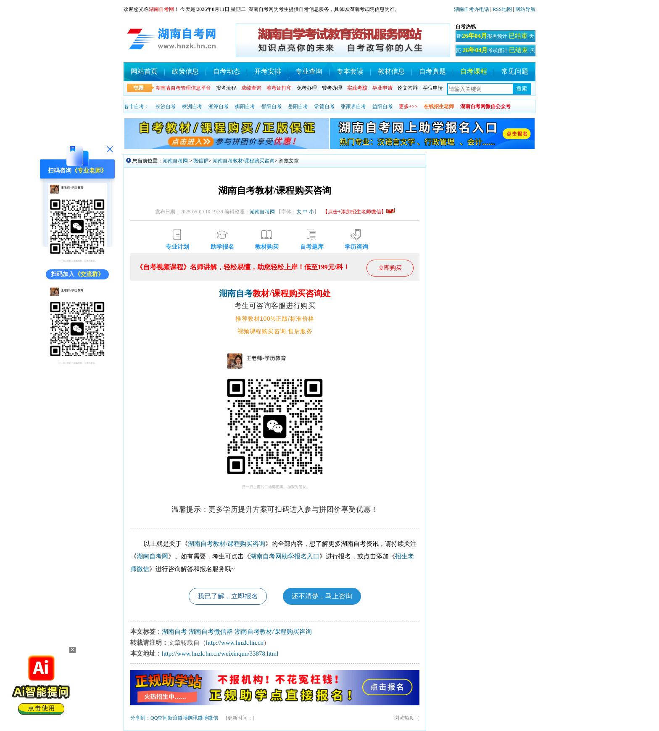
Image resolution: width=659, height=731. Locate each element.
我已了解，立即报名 (228, 596)
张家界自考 (353, 106)
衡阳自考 (245, 106)
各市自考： (136, 106)
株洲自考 (192, 106)
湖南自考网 (175, 161)
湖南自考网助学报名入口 (284, 556)
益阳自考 (382, 106)
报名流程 (226, 88)
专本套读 (350, 71)
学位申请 (433, 88)
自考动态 (226, 71)
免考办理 (307, 88)
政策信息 (185, 71)
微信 (213, 718)
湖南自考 (236, 293)
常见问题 (514, 71)
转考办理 (332, 88)
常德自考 (324, 106)
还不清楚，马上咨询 (322, 596)
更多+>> (408, 106)
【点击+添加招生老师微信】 (359, 212)
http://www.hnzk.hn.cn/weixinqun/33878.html (220, 653)
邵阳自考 (271, 106)
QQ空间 (159, 718)
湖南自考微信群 (211, 631)
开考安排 (267, 71)
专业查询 (308, 71)
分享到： (140, 718)
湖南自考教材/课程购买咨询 (243, 161)
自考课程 (473, 71)
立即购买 (390, 268)
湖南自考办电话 (471, 9)
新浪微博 (178, 718)
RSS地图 (502, 9)
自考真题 (432, 71)
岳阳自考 (298, 106)
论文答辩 (408, 88)
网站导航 (525, 9)
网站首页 (144, 71)
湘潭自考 (218, 106)
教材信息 (391, 71)
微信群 (200, 161)
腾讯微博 (198, 718)
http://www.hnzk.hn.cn (235, 642)
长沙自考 (166, 106)
